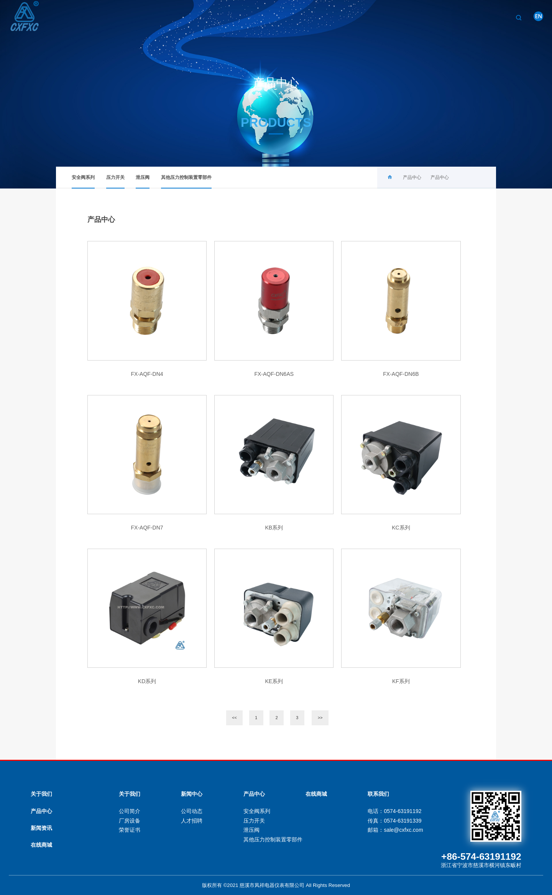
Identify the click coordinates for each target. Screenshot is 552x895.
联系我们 (496, 17)
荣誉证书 (129, 830)
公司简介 (129, 811)
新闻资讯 (41, 828)
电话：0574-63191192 (394, 811)
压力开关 (115, 182)
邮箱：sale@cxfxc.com (395, 830)
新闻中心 (456, 17)
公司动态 (191, 811)
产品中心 (416, 17)
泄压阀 (143, 182)
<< (234, 717)
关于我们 (375, 17)
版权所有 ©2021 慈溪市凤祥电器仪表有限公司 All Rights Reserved (276, 885)
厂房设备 (129, 821)
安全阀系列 (83, 182)
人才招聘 (191, 821)
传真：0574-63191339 (394, 821)
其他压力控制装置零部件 (186, 182)
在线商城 (41, 845)
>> (320, 717)
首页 (340, 17)
